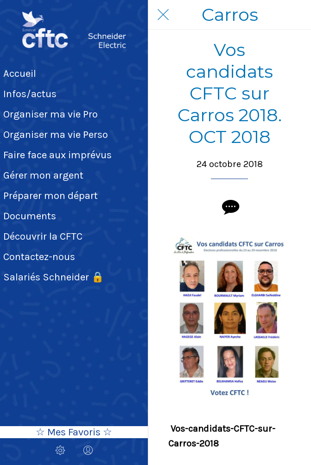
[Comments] (229, 207)
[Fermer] (163, 14)
